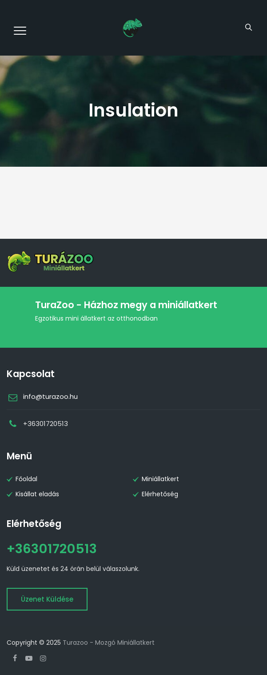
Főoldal (26, 478)
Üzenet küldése (47, 599)
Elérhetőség (160, 494)
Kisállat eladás (37, 494)
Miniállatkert (160, 478)
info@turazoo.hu (50, 396)
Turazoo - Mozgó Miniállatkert (109, 642)
